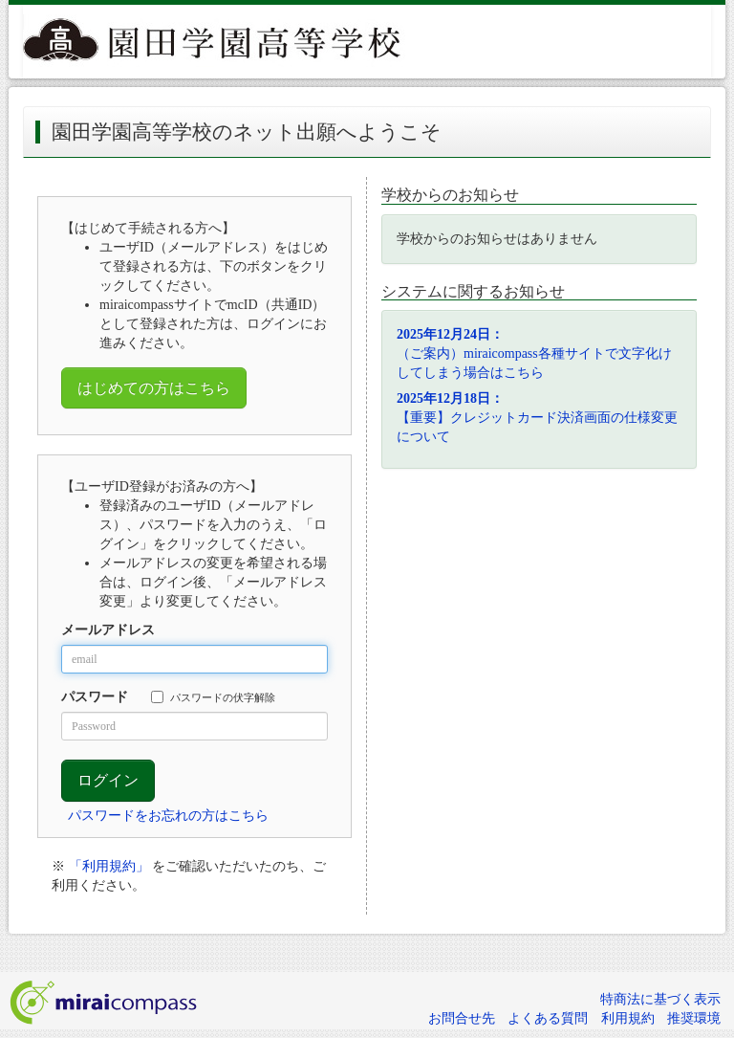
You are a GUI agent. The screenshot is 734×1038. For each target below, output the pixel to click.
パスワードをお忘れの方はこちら (168, 815)
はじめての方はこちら (153, 388)
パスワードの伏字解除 (213, 697)
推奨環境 (694, 1018)
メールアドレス (108, 630)
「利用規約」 (109, 866)
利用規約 (628, 1018)
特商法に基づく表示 (660, 999)
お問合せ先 (461, 1018)
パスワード (94, 697)
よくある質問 (547, 1018)
